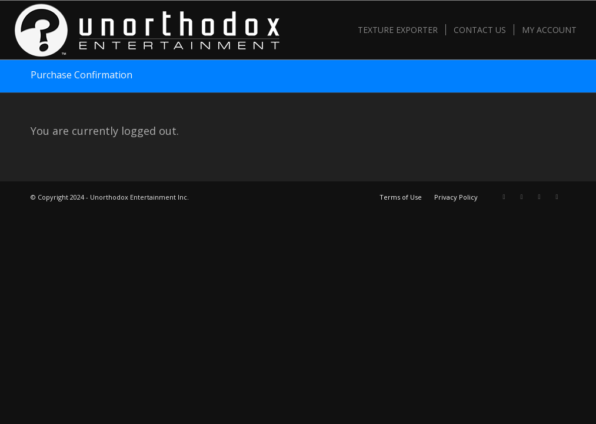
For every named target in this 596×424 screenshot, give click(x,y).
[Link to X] (504, 197)
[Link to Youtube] (539, 197)
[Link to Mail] (557, 197)
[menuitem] (397, 30)
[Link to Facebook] (522, 197)
